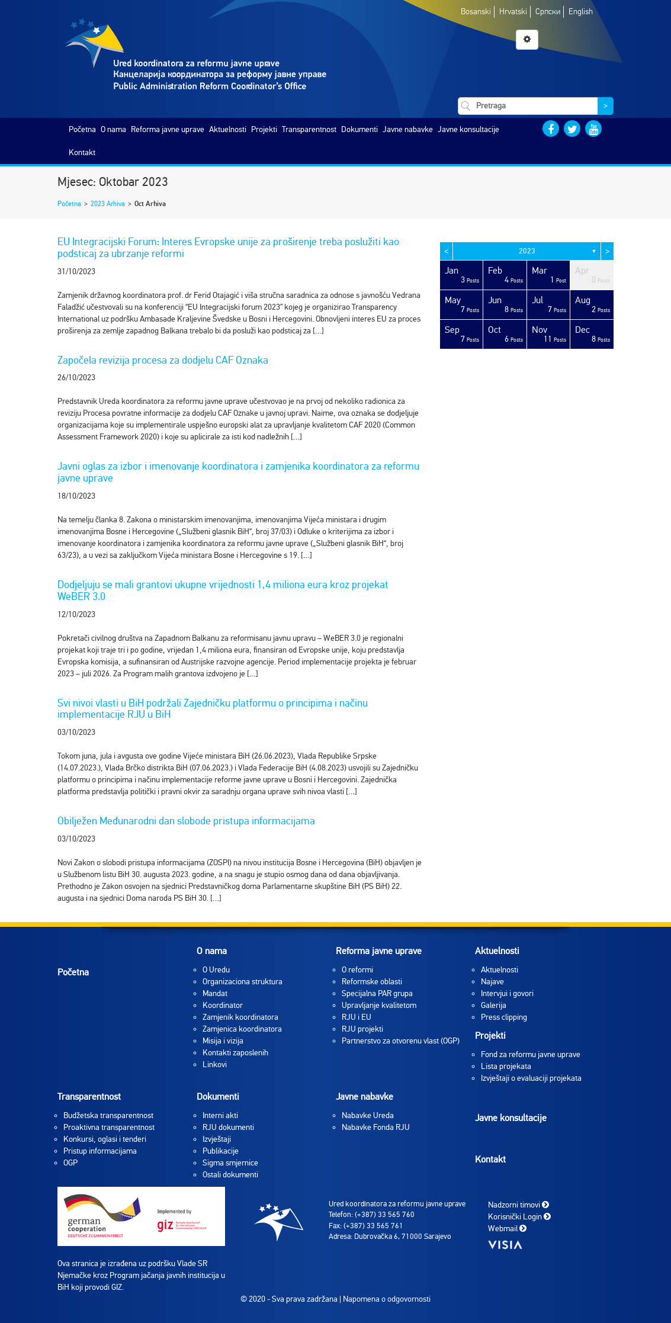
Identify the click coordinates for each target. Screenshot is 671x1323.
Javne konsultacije (468, 129)
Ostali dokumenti (230, 1175)
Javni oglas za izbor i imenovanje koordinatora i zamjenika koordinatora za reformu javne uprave (238, 472)
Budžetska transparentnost (108, 1115)
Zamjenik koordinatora (240, 1017)
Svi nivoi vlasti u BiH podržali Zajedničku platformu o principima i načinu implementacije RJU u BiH (212, 708)
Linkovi (215, 1064)
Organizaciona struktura (242, 982)
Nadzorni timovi (518, 1204)
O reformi (357, 970)
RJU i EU (356, 1017)
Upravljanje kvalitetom (379, 1005)
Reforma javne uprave (167, 129)
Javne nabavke (408, 129)
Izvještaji (217, 1139)
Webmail (507, 1228)
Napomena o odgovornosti (387, 1299)
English (581, 12)
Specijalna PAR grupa (377, 993)
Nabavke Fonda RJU (376, 1127)
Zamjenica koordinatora (242, 1029)
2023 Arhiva (108, 204)
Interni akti (220, 1115)
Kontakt (82, 152)
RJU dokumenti (228, 1127)
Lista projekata (506, 1066)
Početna (82, 129)
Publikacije (221, 1151)
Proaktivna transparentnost (109, 1127)
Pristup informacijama (100, 1151)
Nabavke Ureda (368, 1115)
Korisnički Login (519, 1216)
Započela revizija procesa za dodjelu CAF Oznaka (162, 360)
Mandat (215, 993)
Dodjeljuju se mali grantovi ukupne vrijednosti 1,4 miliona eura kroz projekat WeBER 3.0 (223, 590)
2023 (527, 251)
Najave (492, 982)
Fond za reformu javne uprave (530, 1054)
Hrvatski (513, 12)
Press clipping (504, 1017)
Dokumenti (359, 129)
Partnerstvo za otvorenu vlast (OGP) (401, 1041)
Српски (547, 12)
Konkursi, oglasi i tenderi (104, 1139)
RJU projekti (362, 1029)
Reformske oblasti (372, 982)
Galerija (493, 1005)
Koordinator (223, 1005)
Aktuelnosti (227, 129)
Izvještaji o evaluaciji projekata (531, 1078)
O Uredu (216, 970)
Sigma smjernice (230, 1163)
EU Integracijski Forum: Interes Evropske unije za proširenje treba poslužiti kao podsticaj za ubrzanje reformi (228, 247)
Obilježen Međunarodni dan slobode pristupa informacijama (186, 820)
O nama (113, 129)
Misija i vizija (223, 1041)
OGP (70, 1163)
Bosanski (476, 12)
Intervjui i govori (507, 993)
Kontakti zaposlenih (235, 1053)
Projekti (264, 129)
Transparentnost (309, 129)
